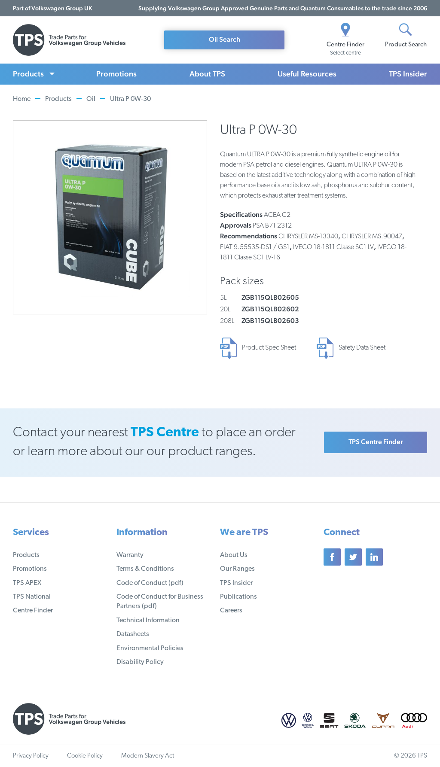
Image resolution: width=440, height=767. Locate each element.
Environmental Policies (149, 648)
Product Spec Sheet (269, 347)
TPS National (32, 597)
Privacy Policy (31, 756)
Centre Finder (33, 610)
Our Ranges (237, 569)
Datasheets (132, 634)
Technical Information (148, 620)
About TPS (207, 73)
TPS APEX (27, 583)
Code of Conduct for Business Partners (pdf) (159, 602)
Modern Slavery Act (147, 756)
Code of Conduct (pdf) (149, 583)
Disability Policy (140, 662)
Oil (90, 99)
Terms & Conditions (145, 569)
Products (28, 73)
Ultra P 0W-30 (130, 99)
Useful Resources (307, 73)
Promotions (116, 73)
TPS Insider (408, 73)
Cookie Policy (85, 756)
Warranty (130, 555)
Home (22, 99)
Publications (238, 597)
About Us (234, 555)
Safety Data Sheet (362, 347)
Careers (231, 610)
